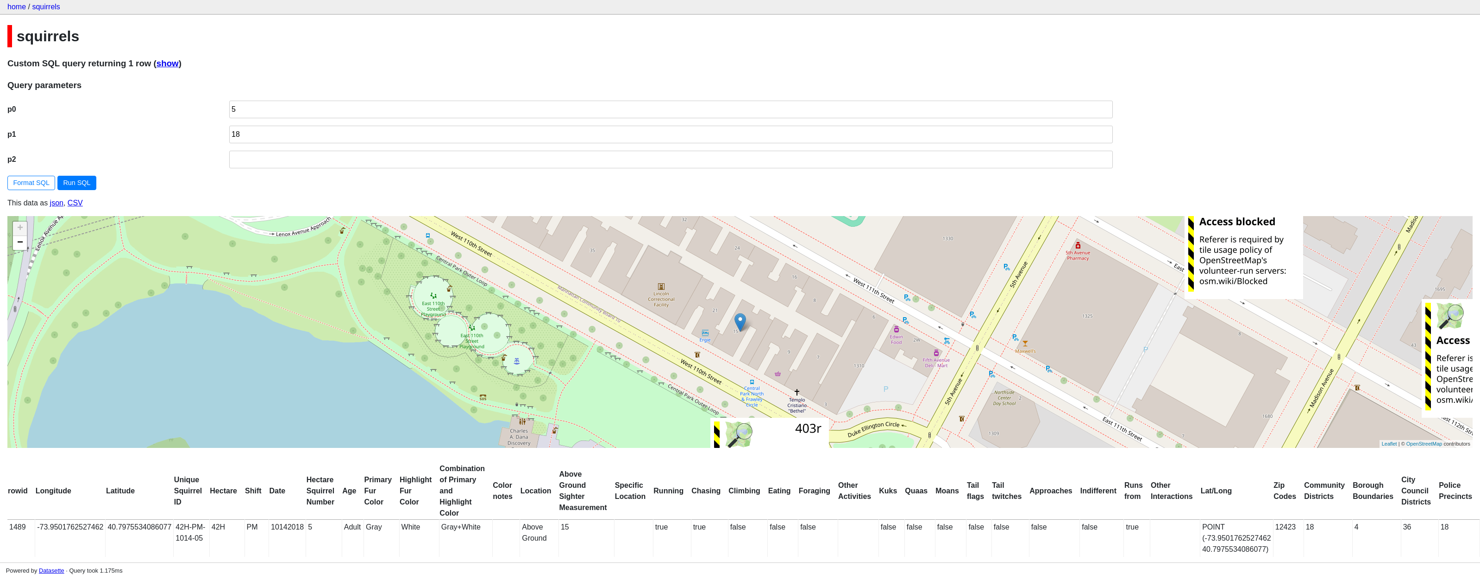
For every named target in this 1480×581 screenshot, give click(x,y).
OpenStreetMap (1424, 444)
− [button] (20, 243)
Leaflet (1389, 444)
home (16, 7)
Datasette (51, 570)
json (56, 203)
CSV (75, 203)
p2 (11, 159)
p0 (11, 109)
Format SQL (31, 182)
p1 (11, 134)
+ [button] (20, 229)
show (168, 63)
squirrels (46, 7)
